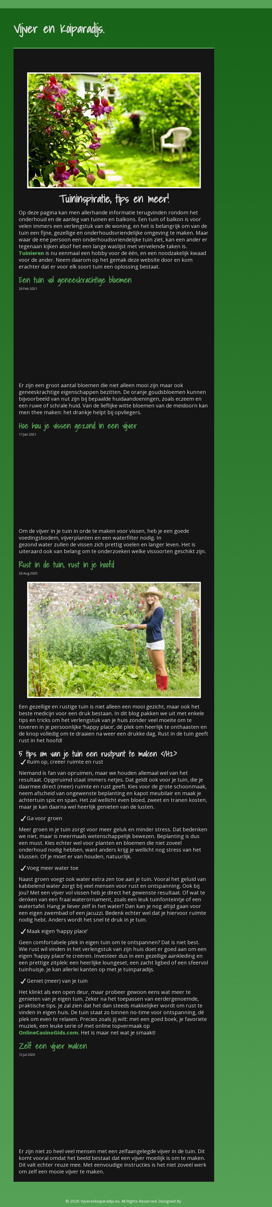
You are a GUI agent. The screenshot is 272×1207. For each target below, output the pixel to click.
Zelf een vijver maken (53, 1046)
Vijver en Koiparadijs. (59, 28)
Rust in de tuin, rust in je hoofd (66, 564)
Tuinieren (31, 253)
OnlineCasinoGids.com (48, 1032)
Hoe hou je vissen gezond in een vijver (78, 425)
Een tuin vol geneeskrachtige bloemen (75, 280)
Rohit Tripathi (194, 1201)
